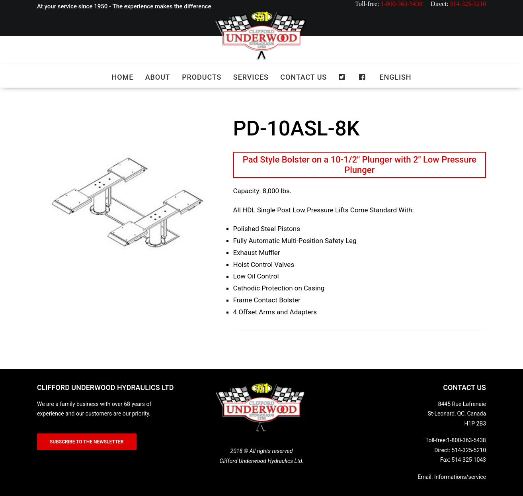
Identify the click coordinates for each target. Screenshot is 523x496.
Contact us (303, 77)
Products (201, 77)
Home (123, 77)
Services (251, 77)
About (157, 77)
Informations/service (460, 477)
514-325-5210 (469, 450)
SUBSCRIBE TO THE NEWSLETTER (87, 442)
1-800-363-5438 (466, 440)
